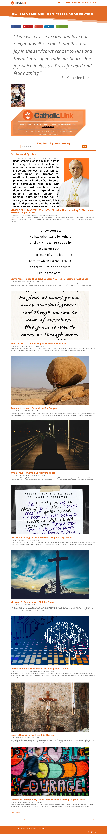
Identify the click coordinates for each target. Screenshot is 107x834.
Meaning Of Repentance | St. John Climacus (34, 602)
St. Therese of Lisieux (19, 738)
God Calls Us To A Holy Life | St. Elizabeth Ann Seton (38, 343)
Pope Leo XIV (17, 215)
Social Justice (44, 215)
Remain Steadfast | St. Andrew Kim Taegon (34, 408)
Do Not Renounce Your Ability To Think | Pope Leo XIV (40, 668)
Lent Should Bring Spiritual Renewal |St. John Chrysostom (41, 537)
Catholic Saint (17, 411)
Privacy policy (31, 828)
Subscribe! (41, 828)
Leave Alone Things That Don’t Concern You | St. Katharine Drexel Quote (49, 278)
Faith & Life (39, 281)
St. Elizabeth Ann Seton (20, 346)
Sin (40, 605)
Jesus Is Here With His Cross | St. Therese (32, 734)
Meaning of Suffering (38, 475)
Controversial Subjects (38, 671)
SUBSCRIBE (76, 3)
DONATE (93, 3)
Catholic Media (36, 411)
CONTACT (85, 3)
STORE (68, 3)
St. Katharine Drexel (19, 281)
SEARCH (61, 3)
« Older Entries (15, 813)
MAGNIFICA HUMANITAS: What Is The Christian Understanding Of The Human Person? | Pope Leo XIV (52, 211)
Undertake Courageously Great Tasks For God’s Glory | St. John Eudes (48, 799)
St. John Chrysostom (19, 540)
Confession (35, 605)
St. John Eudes (17, 802)
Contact (13, 828)
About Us (21, 828)
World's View (53, 215)
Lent (37, 540)
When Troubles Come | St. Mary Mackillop (33, 472)
